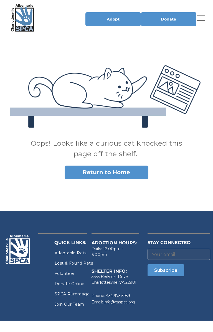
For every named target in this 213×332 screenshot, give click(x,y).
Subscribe (166, 270)
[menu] (201, 18)
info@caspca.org (119, 302)
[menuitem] (75, 253)
